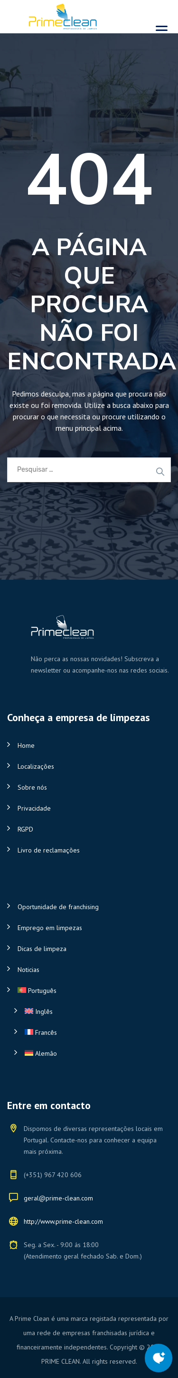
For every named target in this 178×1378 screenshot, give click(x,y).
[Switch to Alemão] (92, 1053)
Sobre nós (32, 787)
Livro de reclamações (49, 850)
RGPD (25, 829)
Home (26, 745)
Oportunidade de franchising (58, 906)
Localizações (36, 766)
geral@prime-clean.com (58, 1198)
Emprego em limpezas (50, 927)
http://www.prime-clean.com (63, 1221)
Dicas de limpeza (42, 948)
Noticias (28, 969)
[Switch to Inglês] (92, 1011)
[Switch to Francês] (92, 1032)
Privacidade (34, 808)
